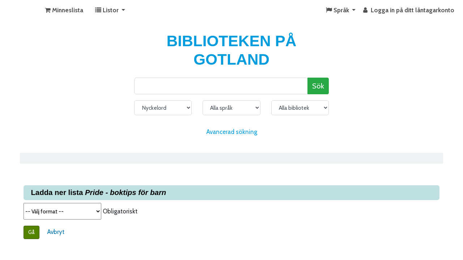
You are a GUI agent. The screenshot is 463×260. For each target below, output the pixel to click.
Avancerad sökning (231, 131)
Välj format (62, 211)
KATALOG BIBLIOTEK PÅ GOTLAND (24, 10)
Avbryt (55, 231)
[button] (64, 10)
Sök (318, 85)
